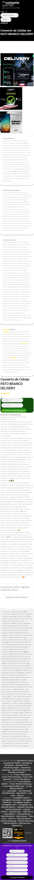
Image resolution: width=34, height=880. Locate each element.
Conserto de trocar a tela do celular (20, 730)
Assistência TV (21, 771)
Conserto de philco (14, 639)
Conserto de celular (8, 617)
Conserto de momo (15, 664)
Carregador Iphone (21, 803)
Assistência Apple (11, 773)
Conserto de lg (6, 624)
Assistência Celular (25, 766)
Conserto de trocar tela (9, 733)
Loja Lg (20, 801)
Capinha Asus (15, 817)
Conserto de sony (17, 624)
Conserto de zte (20, 674)
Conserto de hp (7, 660)
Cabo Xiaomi (21, 822)
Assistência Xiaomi (16, 778)
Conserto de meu (26, 641)
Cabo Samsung (23, 819)
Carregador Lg (24, 810)
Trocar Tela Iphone (22, 780)
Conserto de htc (7, 634)
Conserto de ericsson (20, 655)
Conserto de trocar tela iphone (15, 693)
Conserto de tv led (13, 681)
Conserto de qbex (8, 643)
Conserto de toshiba (22, 671)
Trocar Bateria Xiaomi (21, 793)
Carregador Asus (9, 810)
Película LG (17, 831)
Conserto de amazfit (14, 690)
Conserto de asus (21, 631)
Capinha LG (28, 817)
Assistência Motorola (21, 776)
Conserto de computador (13, 676)
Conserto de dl (10, 627)
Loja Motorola (8, 799)
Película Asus (24, 829)
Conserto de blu (18, 634)
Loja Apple (11, 796)
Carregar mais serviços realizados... (17, 597)
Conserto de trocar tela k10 (14, 747)
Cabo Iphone (9, 819)
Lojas (4, 12)
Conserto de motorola (24, 622)
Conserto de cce (21, 627)
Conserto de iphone (15, 683)
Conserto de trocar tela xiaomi (18, 751)
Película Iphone (24, 824)
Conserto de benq (8, 653)
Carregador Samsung (11, 806)
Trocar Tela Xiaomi (21, 785)
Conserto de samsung (9, 622)
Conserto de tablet (21, 617)
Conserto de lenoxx (8, 646)
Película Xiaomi (10, 829)
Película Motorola (26, 826)
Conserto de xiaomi (8, 674)
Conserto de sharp (23, 669)
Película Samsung (8, 826)
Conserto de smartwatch (17, 678)
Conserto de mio (16, 662)
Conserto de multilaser (9, 629)
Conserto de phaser (15, 648)
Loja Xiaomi (21, 799)
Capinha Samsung (25, 813)
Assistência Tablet (12, 769)
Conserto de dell (7, 655)
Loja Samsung (24, 796)
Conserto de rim (11, 669)
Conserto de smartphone (10, 620)
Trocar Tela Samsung (11, 782)
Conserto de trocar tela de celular (17, 737)
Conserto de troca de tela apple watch (18, 716)
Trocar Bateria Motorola (13, 792)
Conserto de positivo (8, 631)
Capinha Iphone (8, 813)
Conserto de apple (25, 620)
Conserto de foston (20, 643)
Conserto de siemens (9, 671)
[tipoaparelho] (17, 851)
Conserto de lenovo (19, 660)
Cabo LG (11, 824)
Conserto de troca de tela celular (12, 718)
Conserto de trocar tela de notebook (14, 740)
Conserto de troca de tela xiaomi (12, 728)
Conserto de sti (20, 646)
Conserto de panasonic (12, 667)
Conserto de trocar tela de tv (11, 742)
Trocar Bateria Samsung (20, 789)
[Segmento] (9, 15)
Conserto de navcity (13, 641)
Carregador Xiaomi (21, 808)
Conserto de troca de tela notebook (16, 726)
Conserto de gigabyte (22, 657)
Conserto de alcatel (24, 650)
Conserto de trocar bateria (17, 686)
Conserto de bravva (11, 650)
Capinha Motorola (13, 815)
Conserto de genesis (23, 629)
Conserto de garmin (8, 657)
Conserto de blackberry (21, 653)
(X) (17, 848)
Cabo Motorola (7, 822)
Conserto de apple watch (10, 688)
